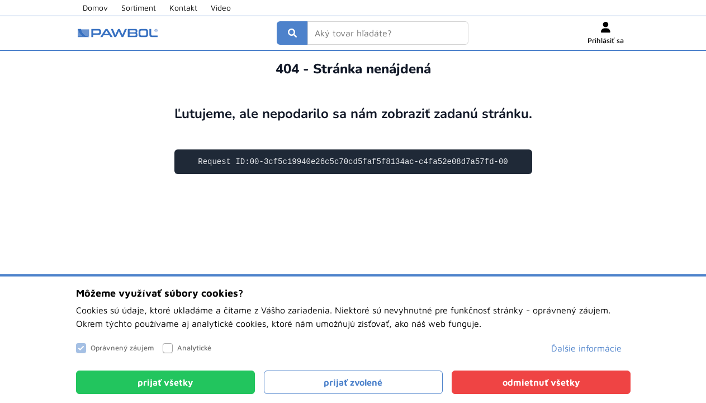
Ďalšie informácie (586, 348)
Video (221, 7)
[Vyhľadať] (292, 33)
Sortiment (138, 7)
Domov (95, 7)
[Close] (165, 382)
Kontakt (183, 7)
